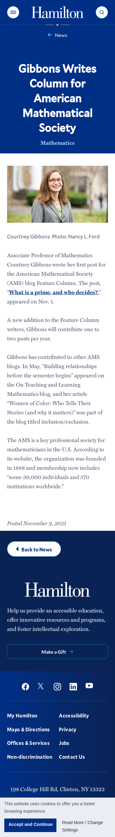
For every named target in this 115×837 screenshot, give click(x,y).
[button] (13, 12)
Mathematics (57, 143)
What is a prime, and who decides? (53, 292)
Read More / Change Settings (82, 826)
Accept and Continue (31, 824)
